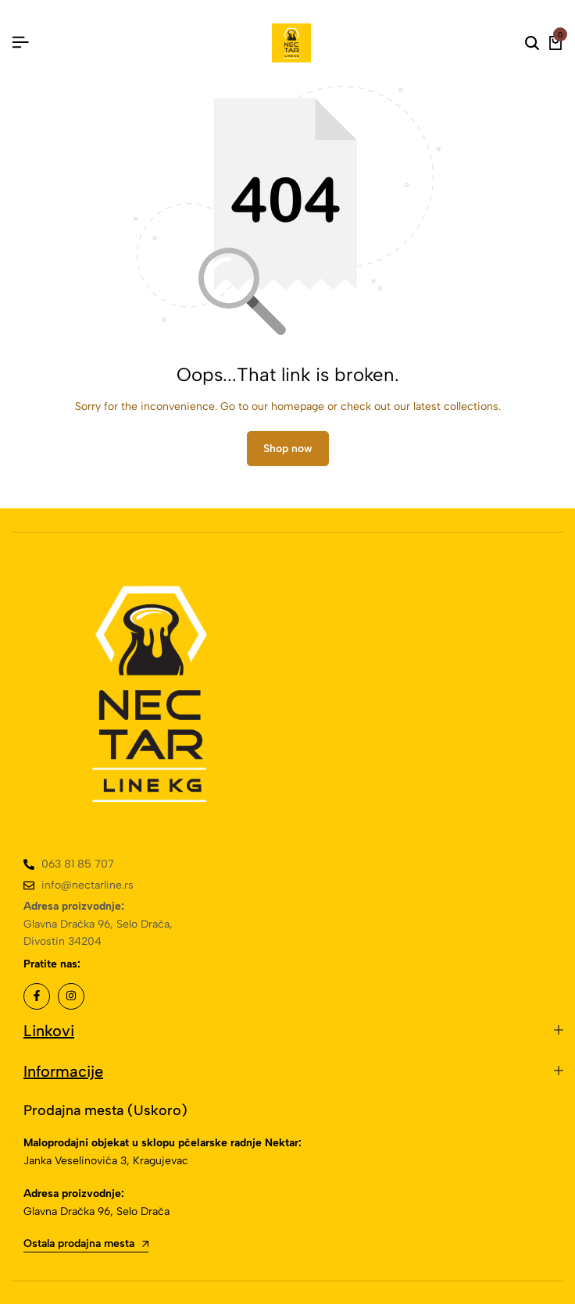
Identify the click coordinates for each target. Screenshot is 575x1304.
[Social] (36, 996)
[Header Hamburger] (20, 43)
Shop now (287, 448)
